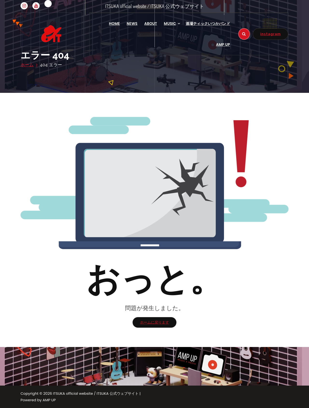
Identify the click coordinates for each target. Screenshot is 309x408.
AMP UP (223, 44)
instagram (270, 34)
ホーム (27, 64)
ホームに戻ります (154, 322)
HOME (114, 23)
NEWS (132, 23)
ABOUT (150, 23)
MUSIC (170, 23)
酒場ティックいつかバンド (208, 23)
